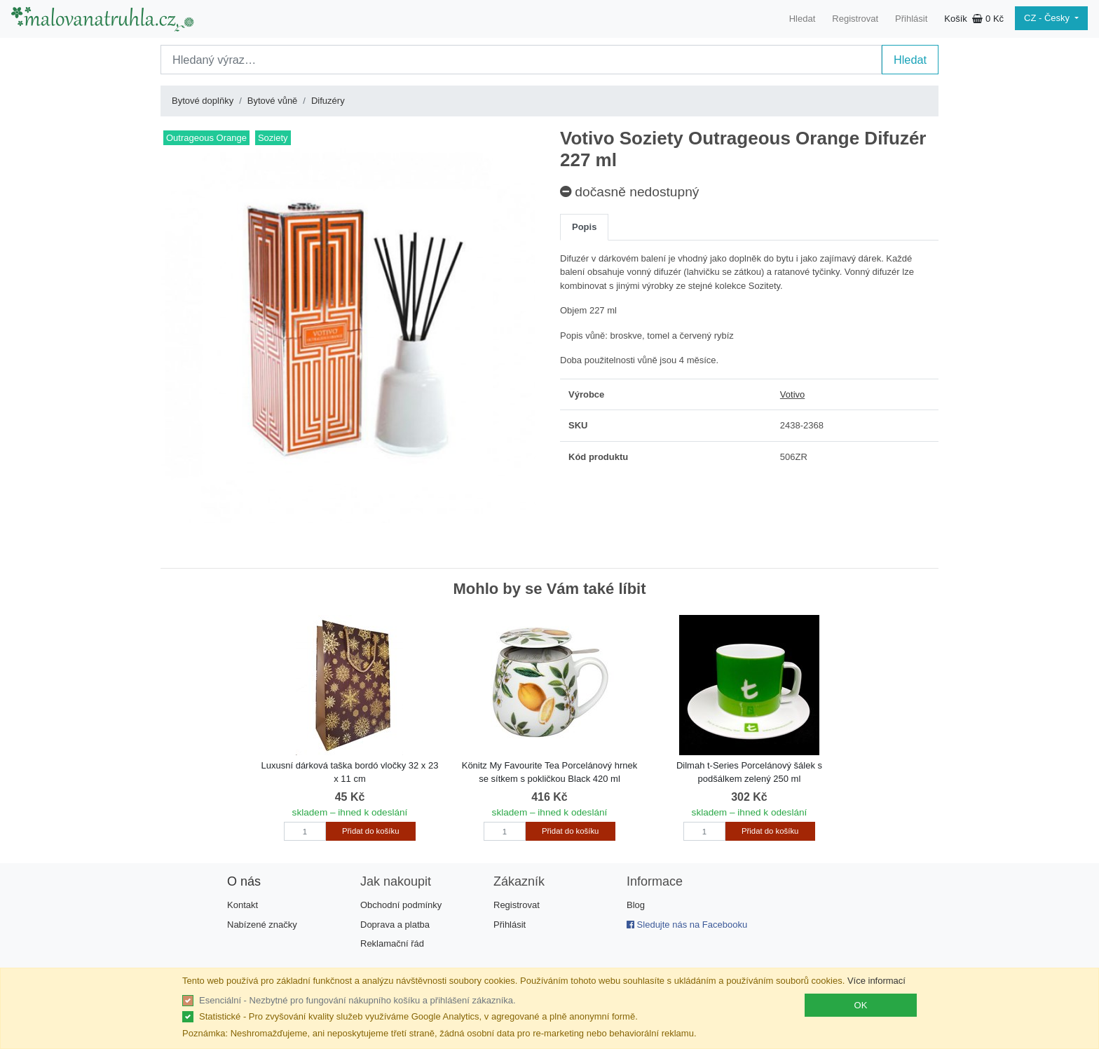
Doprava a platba (395, 924)
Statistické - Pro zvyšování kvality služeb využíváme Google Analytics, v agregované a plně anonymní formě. (418, 1016)
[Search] (521, 59)
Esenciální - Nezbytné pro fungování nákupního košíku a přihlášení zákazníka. (357, 1000)
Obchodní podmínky (401, 905)
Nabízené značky (262, 924)
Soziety (273, 138)
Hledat (802, 18)
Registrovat (855, 18)
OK (861, 1005)
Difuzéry (328, 100)
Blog (636, 905)
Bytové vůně (272, 100)
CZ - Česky (1048, 18)
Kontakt (242, 905)
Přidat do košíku (370, 831)
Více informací (876, 980)
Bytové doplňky (202, 100)
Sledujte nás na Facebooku (687, 924)
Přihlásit (911, 18)
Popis (584, 227)
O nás (244, 881)
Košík (974, 18)
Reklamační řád (392, 943)
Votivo (792, 394)
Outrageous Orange (206, 138)
